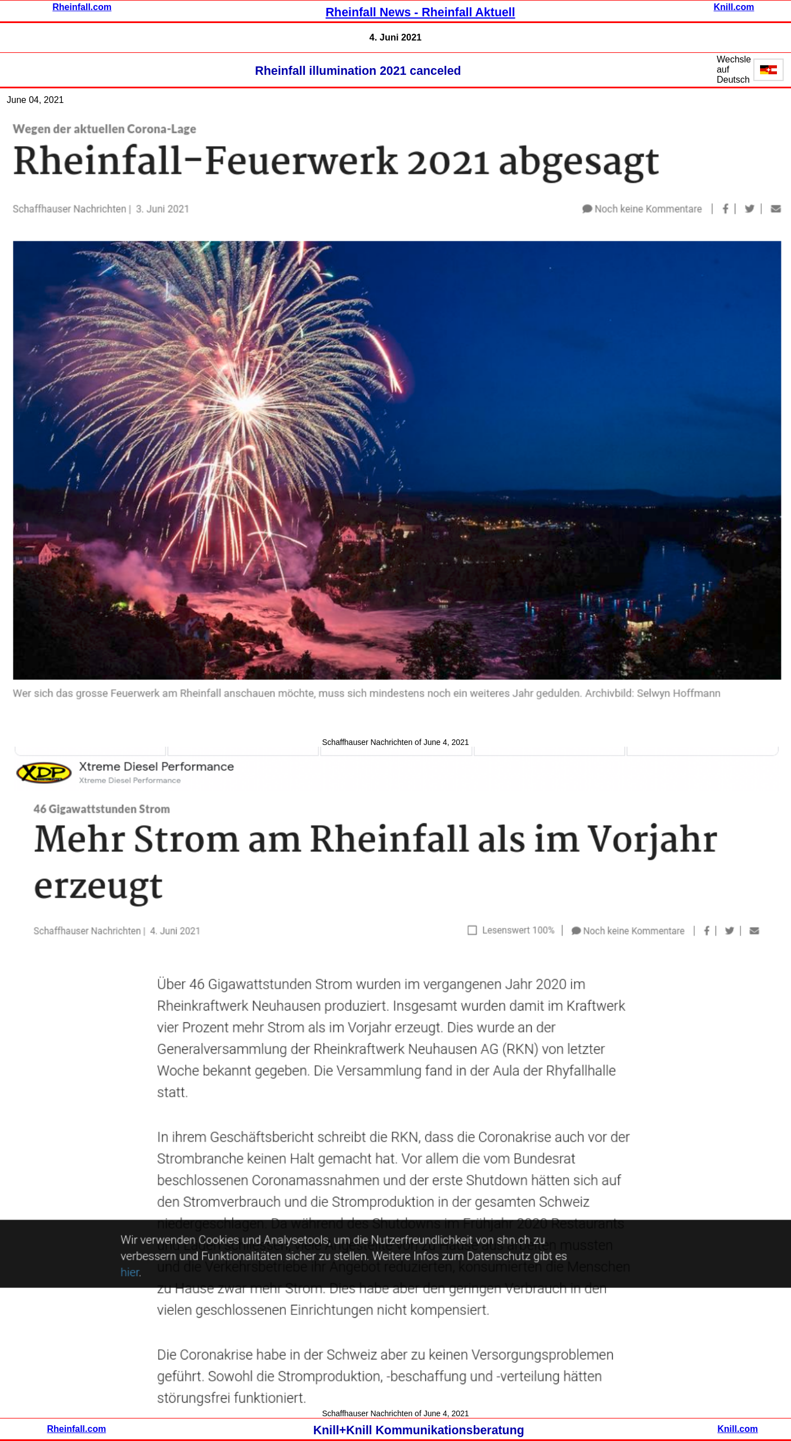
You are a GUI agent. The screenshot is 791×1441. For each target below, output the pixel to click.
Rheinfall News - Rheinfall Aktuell (420, 12)
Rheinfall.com (81, 7)
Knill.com (733, 7)
